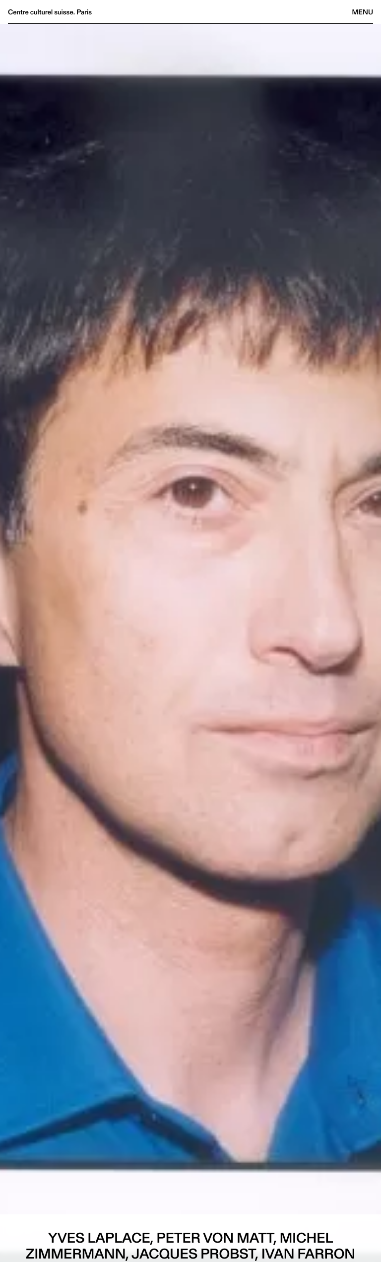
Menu (362, 12)
